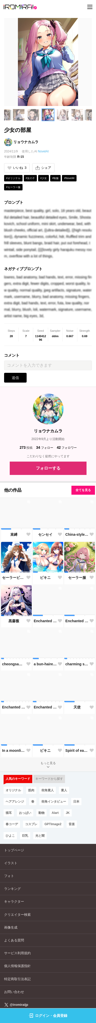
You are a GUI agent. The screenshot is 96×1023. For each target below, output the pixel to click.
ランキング (12, 889)
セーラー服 (77, 578)
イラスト (10, 863)
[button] (19, 115)
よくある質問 (14, 940)
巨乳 (25, 835)
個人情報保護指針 (17, 966)
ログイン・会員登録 (48, 1016)
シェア (43, 168)
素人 (64, 790)
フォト (9, 876)
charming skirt (77, 664)
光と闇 (40, 835)
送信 (15, 378)
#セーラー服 (13, 187)
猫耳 (9, 813)
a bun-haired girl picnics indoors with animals (45, 664)
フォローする (48, 468)
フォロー (44, 447)
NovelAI (43, 151)
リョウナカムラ (25, 142)
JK (68, 813)
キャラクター (14, 901)
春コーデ (12, 824)
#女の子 (30, 178)
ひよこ (10, 835)
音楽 (72, 824)
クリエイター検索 (17, 915)
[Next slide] (88, 115)
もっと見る (48, 765)
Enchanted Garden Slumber (45, 621)
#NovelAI (69, 178)
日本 (76, 801)
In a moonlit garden (14, 750)
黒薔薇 (13, 621)
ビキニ (45, 578)
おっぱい (25, 813)
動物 (41, 813)
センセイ (45, 534)
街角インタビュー (53, 801)
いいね (16, 167)
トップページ (14, 850)
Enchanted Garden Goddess (77, 621)
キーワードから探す (49, 779)
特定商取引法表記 (17, 979)
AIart (55, 813)
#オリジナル (13, 178)
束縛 (13, 534)
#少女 (43, 178)
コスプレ (31, 824)
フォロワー (67, 447)
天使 (77, 707)
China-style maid (77, 534)
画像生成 (10, 927)
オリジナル (13, 790)
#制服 (55, 178)
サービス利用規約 (17, 953)
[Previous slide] (7, 115)
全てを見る (83, 490)
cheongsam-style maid (14, 664)
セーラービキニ (14, 578)
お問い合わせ (14, 992)
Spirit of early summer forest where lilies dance (77, 750)
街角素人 (47, 790)
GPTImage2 (53, 824)
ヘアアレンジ (15, 801)
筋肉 (31, 790)
